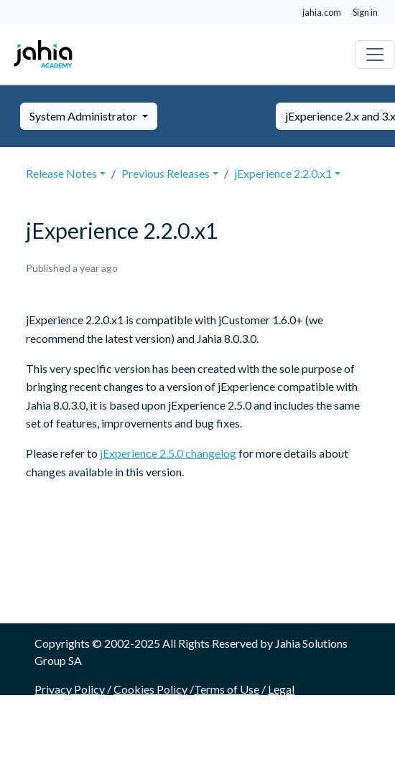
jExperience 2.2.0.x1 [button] (283, 173)
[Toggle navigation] (375, 54)
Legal (281, 689)
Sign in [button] (365, 12)
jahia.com (321, 12)
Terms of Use (226, 689)
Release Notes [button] (61, 173)
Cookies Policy (150, 689)
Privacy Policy (69, 689)
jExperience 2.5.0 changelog (168, 453)
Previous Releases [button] (165, 173)
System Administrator (84, 116)
